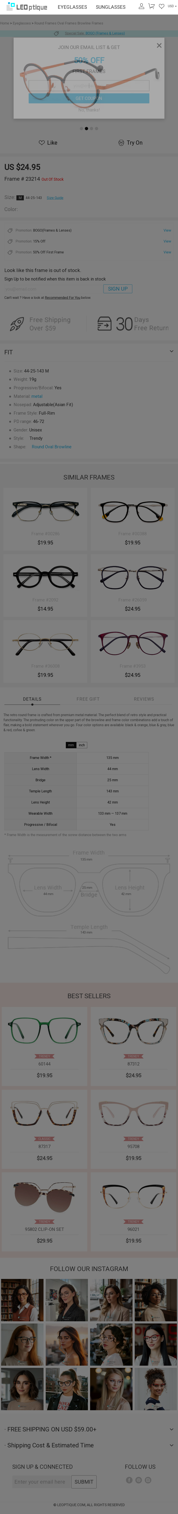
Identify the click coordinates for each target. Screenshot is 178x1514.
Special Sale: (89, 33)
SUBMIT (84, 1482)
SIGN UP (118, 289)
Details (32, 699)
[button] (81, 128)
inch (82, 745)
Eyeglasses (22, 23)
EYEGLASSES (72, 7)
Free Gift (88, 699)
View (167, 230)
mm (71, 745)
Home (4, 23)
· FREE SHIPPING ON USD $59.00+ (89, 1429)
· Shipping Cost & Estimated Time (89, 1445)
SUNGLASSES (111, 7)
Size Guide (55, 198)
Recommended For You (62, 298)
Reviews (144, 699)
